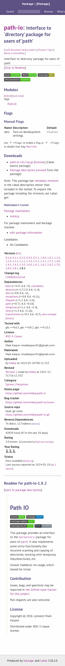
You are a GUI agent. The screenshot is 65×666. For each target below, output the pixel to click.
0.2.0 (22, 257)
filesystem (16, 49)
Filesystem (21, 384)
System (10, 384)
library (25, 49)
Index (7, 95)
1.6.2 (43, 264)
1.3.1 (36, 261)
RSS (18, 253)
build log (28, 460)
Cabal (43, 660)
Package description (22, 170)
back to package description (23, 490)
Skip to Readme (15, 68)
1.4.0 (57, 261)
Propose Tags (45, 49)
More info (31, 146)
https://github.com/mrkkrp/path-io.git (28, 414)
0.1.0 (8, 257)
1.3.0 (29, 261)
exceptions (12, 296)
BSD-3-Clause (14, 336)
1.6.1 (36, 264)
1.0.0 (43, 257)
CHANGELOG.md (15, 277)
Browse (48, 11)
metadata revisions (46, 180)
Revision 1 (11, 371)
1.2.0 (8, 261)
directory (11, 289)
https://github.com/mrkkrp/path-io (26, 393)
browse (39, 162)
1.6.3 (50, 264)
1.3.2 (43, 261)
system (31, 49)
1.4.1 (8, 264)
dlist (8, 293)
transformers (13, 314)
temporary (12, 307)
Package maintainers (17, 211)
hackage (28, 660)
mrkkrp (14, 216)
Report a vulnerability (14, 53)
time (8, 310)
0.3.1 (36, 257)
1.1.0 (57, 257)
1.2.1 (15, 261)
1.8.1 (15, 268)
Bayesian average (44, 441)
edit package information (26, 232)
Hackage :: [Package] (36, 4)
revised (41, 170)
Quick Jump (17, 95)
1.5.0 (22, 264)
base (8, 285)
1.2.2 (22, 261)
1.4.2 (15, 264)
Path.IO (11, 104)
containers (37, 285)
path (8, 303)
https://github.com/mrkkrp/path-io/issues (30, 402)
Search (10, 11)
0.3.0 (29, 257)
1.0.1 (50, 257)
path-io (13, 27)
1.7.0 (57, 264)
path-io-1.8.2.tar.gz (21, 162)
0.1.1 (15, 257)
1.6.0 (29, 264)
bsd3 (7, 49)
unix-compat (49, 314)
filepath (10, 300)
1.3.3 (50, 261)
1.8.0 (8, 268)
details (9, 318)
